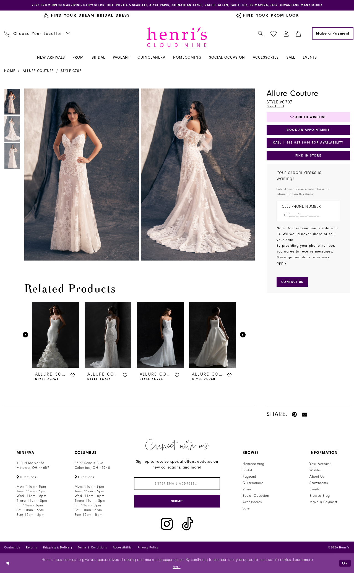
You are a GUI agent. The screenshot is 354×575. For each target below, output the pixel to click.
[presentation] (55, 335)
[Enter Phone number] (305, 218)
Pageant (249, 477)
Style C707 (71, 71)
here (177, 568)
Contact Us (12, 549)
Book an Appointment (308, 131)
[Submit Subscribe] (177, 502)
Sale (246, 509)
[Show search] (261, 34)
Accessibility (122, 549)
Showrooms (318, 483)
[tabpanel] (80, 175)
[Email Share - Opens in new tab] (305, 415)
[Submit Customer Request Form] (293, 285)
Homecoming (253, 464)
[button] (286, 34)
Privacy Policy (147, 549)
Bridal (247, 471)
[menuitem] (37, 34)
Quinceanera (253, 483)
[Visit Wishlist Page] (273, 34)
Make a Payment (323, 502)
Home (9, 71)
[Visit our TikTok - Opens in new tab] (187, 526)
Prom (247, 490)
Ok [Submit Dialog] (345, 565)
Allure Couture (38, 71)
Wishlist (315, 471)
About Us (316, 477)
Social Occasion (256, 496)
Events (314, 490)
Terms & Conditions (92, 549)
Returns (31, 549)
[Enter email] (177, 484)
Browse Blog (319, 496)
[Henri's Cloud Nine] (177, 38)
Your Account (320, 464)
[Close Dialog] (8, 565)
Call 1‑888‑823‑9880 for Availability (308, 145)
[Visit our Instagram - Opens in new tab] (167, 526)
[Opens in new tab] (26, 478)
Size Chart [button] (276, 107)
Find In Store (308, 158)
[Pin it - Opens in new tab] (295, 415)
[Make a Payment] (332, 34)
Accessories (252, 502)
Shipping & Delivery (57, 549)
